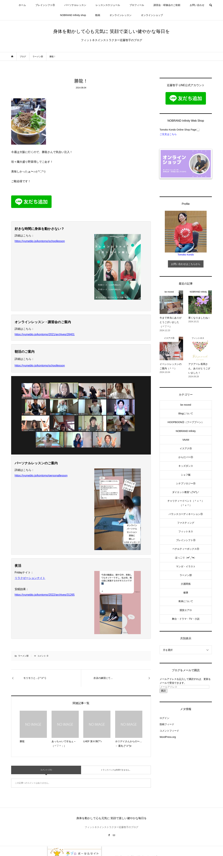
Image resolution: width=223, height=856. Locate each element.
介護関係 (186, 583)
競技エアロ (186, 610)
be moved (185, 404)
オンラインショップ (152, 15)
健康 (185, 592)
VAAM (185, 439)
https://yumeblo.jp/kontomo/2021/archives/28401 (45, 334)
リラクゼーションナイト (30, 578)
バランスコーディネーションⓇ (186, 514)
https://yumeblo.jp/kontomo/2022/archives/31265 (45, 594)
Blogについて (185, 413)
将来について (185, 601)
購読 (163, 690)
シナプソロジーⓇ (185, 483)
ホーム (22, 5)
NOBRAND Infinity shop (73, 15)
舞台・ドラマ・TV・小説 (185, 618)
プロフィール (136, 5)
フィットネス (185, 531)
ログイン (164, 718)
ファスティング (185, 522)
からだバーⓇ (185, 457)
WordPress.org (168, 737)
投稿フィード (167, 724)
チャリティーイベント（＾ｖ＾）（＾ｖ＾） (185, 503)
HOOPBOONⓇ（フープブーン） (186, 422)
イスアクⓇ (186, 448)
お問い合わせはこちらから (185, 264)
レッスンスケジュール (108, 5)
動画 (97, 15)
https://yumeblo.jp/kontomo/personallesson (41, 475)
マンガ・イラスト (185, 566)
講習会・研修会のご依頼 (166, 5)
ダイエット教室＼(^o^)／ (185, 492)
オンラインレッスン (121, 15)
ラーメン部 (23, 656)
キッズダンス (185, 465)
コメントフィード (169, 730)
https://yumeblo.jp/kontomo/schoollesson (40, 241)
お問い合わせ (197, 5)
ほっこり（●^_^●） (185, 557)
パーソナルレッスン (75, 5)
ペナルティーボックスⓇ (185, 548)
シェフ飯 (186, 474)
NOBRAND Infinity (186, 431)
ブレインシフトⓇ (45, 5)
